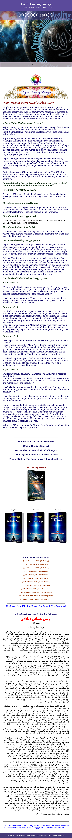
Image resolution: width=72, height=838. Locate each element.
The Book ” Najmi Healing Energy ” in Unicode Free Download (36, 606)
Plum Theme (19, 835)
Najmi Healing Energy (36, 4)
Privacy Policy (28, 835)
